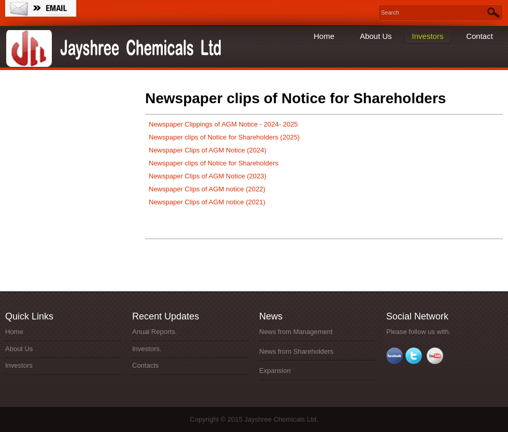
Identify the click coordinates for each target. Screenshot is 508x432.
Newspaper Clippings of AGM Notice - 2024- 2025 (223, 124)
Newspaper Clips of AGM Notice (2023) (207, 176)
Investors (428, 36)
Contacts (145, 365)
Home (324, 36)
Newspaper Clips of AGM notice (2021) (207, 202)
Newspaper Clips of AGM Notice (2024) (207, 150)
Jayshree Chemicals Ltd (116, 49)
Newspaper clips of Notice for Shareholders (213, 163)
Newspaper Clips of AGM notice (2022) (207, 189)
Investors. (146, 349)
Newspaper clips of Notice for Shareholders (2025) (224, 137)
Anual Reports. (154, 332)
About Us (376, 36)
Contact (479, 36)
